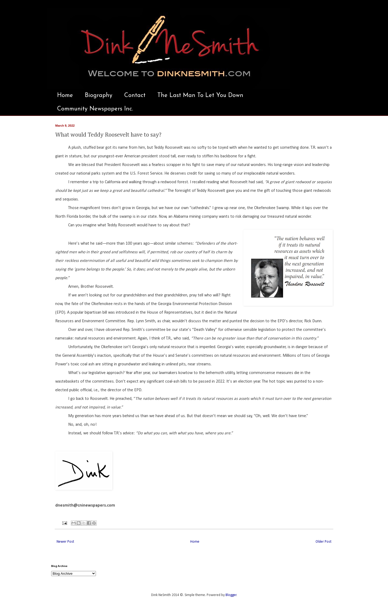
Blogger (231, 595)
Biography (98, 95)
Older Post (323, 541)
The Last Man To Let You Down (200, 95)
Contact (135, 95)
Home (65, 95)
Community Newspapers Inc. (95, 109)
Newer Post (65, 541)
